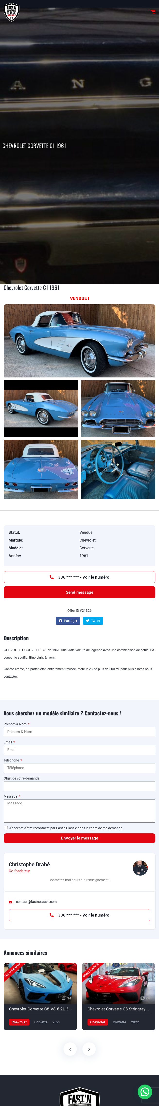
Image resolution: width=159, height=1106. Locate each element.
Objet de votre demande (21, 778)
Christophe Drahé (29, 864)
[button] (145, 1092)
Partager (68, 621)
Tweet (93, 621)
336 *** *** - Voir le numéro (79, 577)
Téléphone (12, 760)
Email (8, 742)
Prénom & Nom (15, 724)
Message (11, 796)
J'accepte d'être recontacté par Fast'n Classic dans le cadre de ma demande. (66, 828)
